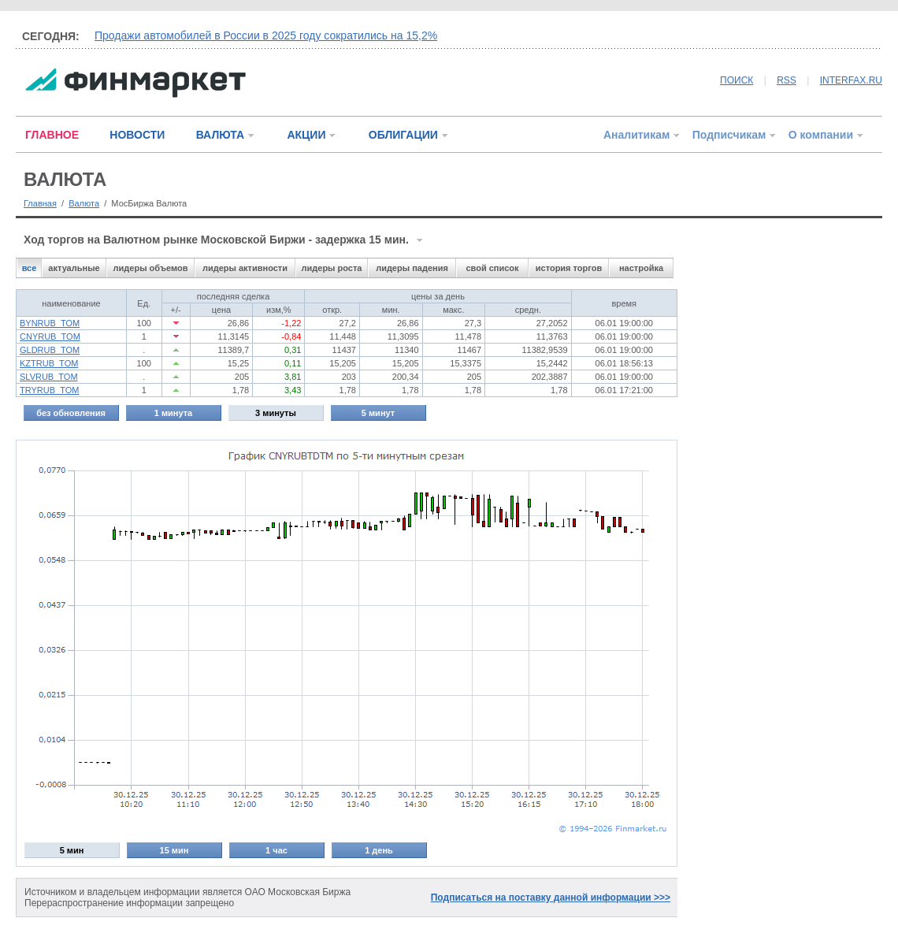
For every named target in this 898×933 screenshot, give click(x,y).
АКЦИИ (306, 134)
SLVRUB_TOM (49, 376)
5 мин (72, 850)
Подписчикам (729, 134)
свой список (492, 268)
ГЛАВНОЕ (52, 134)
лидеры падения (412, 268)
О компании (821, 134)
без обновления (71, 413)
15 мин (174, 850)
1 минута (173, 413)
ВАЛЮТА (220, 134)
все (29, 268)
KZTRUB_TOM (49, 363)
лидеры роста (332, 268)
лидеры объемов (150, 268)
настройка (641, 268)
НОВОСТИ (137, 134)
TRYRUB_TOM (49, 390)
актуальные (73, 268)
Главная (40, 203)
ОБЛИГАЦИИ (403, 134)
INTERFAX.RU (851, 80)
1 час (276, 850)
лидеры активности (245, 268)
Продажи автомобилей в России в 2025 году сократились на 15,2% (266, 35)
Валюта (84, 203)
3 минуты (275, 413)
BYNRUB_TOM (50, 323)
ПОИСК (736, 80)
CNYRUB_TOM (50, 336)
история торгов (569, 268)
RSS (786, 80)
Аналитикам (636, 134)
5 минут (378, 413)
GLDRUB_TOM (50, 350)
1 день (379, 850)
